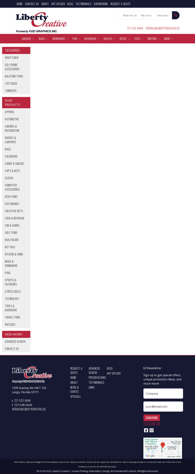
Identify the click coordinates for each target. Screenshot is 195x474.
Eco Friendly (12, 204)
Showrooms (101, 4)
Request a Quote (121, 4)
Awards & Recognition (12, 128)
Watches (10, 324)
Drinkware (60, 39)
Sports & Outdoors (11, 282)
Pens (8, 273)
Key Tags (10, 247)
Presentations (96, 377)
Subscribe (152, 418)
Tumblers (10, 91)
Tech (138, 39)
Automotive (12, 119)
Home (20, 4)
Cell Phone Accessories (12, 67)
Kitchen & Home (14, 254)
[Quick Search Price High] (164, 15)
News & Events (74, 389)
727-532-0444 (135, 28)
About (45, 4)
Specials (75, 396)
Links (92, 387)
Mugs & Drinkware (11, 263)
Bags (43, 39)
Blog (70, 4)
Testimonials (83, 4)
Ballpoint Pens (14, 76)
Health (109, 39)
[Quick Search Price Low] (147, 15)
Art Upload (58, 4)
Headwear (91, 39)
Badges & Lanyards (10, 140)
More (168, 39)
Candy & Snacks (14, 163)
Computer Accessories (12, 187)
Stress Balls (13, 291)
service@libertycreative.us (163, 28)
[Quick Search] (128, 15)
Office (125, 39)
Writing (153, 39)
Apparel (10, 112)
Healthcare (12, 240)
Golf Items (11, 232)
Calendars (11, 156)
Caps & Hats (12, 171)
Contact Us (32, 4)
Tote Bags (11, 83)
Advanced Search (15, 341)
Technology (12, 299)
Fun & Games (12, 225)
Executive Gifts (14, 211)
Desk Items (11, 196)
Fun (76, 39)
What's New (11, 58)
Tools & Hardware (11, 308)
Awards (28, 39)
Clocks (9, 178)
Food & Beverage (15, 218)
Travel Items (12, 317)
